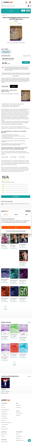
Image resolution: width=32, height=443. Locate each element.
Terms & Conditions (4, 424)
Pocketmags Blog (4, 413)
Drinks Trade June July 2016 (23, 280)
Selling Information (4, 441)
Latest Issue (4, 15)
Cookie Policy (3, 426)
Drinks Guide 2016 (5, 336)
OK (16, 227)
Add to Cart (6, 248)
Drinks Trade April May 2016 (5, 298)
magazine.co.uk (18, 438)
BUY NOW (26, 62)
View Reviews (16, 196)
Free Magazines (4, 411)
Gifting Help (18, 415)
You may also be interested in (10, 376)
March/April (12, 245)
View (2, 248)
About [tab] (26, 214)
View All (29, 322)
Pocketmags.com (19, 436)
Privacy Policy (3, 420)
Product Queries (4, 433)
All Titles (2, 405)
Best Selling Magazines (5, 409)
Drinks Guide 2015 (23, 337)
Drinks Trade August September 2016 (14, 280)
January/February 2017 (23, 244)
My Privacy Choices (4, 428)
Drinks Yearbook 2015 (5, 279)
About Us (17, 433)
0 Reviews (20, 23)
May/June (3, 245)
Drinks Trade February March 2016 (14, 298)
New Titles (3, 407)
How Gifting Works (19, 413)
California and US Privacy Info (6, 422)
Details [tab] (16, 214)
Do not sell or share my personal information (16, 231)
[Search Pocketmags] (2, 6)
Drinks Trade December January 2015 (23, 298)
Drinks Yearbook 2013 (14, 354)
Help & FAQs (18, 405)
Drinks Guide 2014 (5, 357)
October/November (23, 262)
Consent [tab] (5, 214)
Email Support (18, 407)
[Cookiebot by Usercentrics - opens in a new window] (25, 211)
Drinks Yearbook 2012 (23, 354)
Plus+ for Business (4, 418)
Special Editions (6, 322)
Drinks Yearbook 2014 (14, 334)
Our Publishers (3, 416)
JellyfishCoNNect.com (20, 440)
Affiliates (2, 436)
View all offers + (16, 75)
